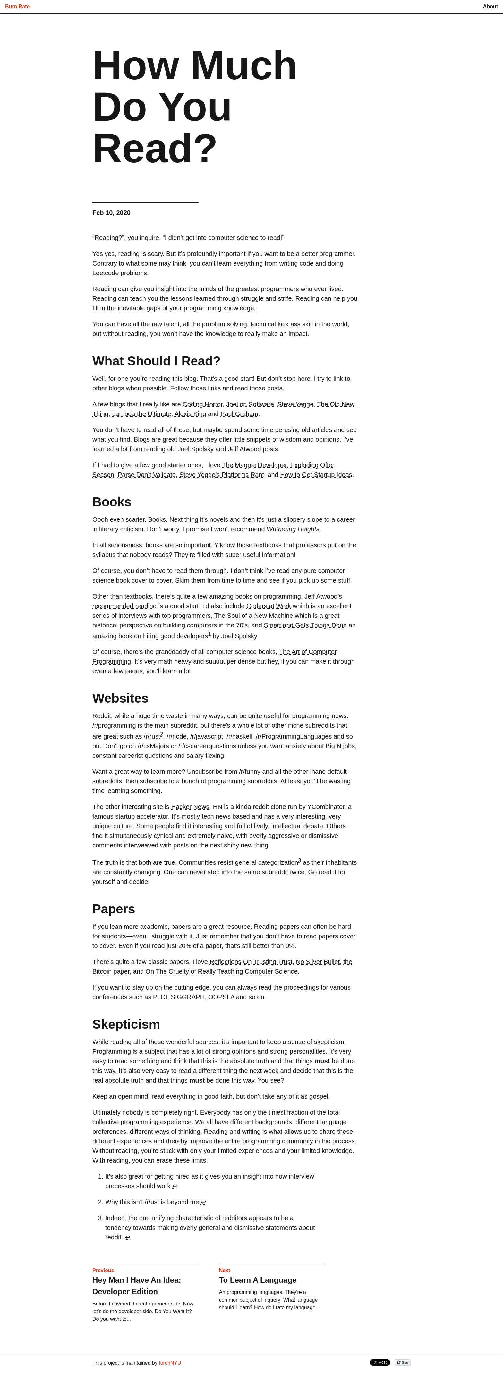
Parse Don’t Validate (147, 474)
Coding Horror (203, 404)
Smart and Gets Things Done (305, 625)
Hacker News (190, 806)
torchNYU (170, 1363)
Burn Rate (17, 6)
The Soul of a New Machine (253, 615)
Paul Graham (239, 413)
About (490, 6)
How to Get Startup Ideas (316, 474)
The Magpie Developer (254, 465)
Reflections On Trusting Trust (250, 961)
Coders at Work (268, 605)
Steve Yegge (295, 404)
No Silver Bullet (318, 961)
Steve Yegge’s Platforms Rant (221, 474)
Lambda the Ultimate (141, 413)
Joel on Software (250, 404)
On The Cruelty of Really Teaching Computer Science (222, 971)
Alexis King (190, 413)
